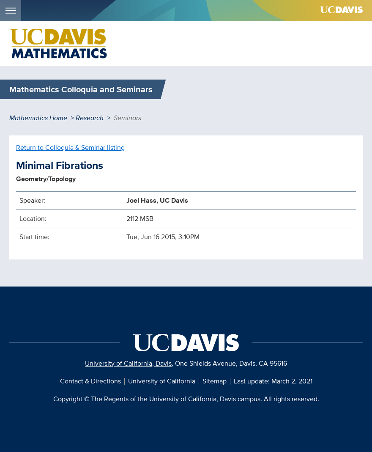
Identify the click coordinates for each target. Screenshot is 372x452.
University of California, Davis (128, 363)
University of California (161, 381)
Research (90, 118)
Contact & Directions (90, 381)
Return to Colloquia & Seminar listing (70, 147)
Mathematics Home (38, 118)
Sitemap (214, 381)
